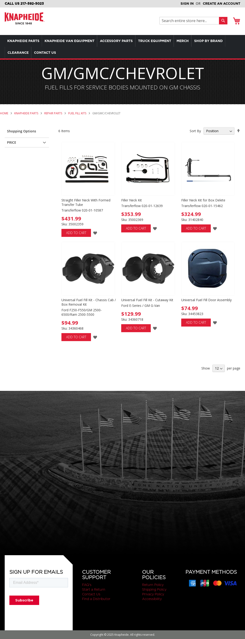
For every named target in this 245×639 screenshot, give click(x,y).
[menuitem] (24, 41)
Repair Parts (53, 113)
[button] (95, 233)
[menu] (122, 46)
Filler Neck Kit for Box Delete (203, 200)
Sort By (195, 131)
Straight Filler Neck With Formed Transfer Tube (85, 202)
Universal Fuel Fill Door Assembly (206, 300)
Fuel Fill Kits (77, 113)
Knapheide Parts (26, 113)
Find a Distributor (96, 599)
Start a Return (93, 589)
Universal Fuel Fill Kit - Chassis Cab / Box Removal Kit (88, 302)
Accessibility (152, 599)
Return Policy (153, 585)
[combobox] (190, 20)
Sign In (187, 3)
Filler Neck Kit (131, 200)
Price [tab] (11, 142)
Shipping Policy (154, 589)
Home (4, 113)
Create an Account (221, 3)
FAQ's (86, 585)
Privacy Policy (153, 594)
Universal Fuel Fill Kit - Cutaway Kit (147, 300)
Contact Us (91, 594)
